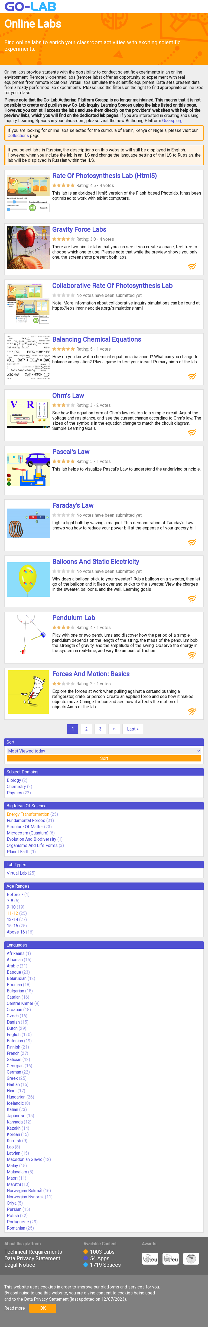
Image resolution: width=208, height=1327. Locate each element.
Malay (12, 1165)
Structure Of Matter (25, 826)
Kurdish (14, 1140)
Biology (14, 780)
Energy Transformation (28, 814)
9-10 (11, 907)
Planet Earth (18, 851)
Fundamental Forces (26, 820)
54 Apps (99, 1258)
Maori (12, 1178)
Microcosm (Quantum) (27, 833)
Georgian (15, 1065)
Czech (13, 1015)
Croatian (14, 1009)
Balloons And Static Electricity (95, 562)
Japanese (16, 1115)
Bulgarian (15, 990)
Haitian (13, 1084)
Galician (14, 1059)
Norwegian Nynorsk (25, 1196)
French (13, 1053)
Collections (18, 135)
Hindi (12, 1090)
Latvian (13, 1153)
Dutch (12, 1028)
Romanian (16, 1228)
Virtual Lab (17, 873)
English (14, 1034)
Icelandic (15, 1103)
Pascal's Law (70, 452)
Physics (14, 792)
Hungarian (16, 1097)
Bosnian (14, 984)
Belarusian (17, 978)
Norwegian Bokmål (24, 1190)
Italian (12, 1109)
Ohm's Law (68, 395)
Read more (14, 1308)
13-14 (12, 919)
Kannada (15, 1122)
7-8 (10, 900)
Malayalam (17, 1171)
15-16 (12, 925)
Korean (13, 1134)
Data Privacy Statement (32, 1258)
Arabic (13, 966)
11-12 (12, 913)
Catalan (14, 997)
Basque (14, 972)
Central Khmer (20, 1003)
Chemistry (16, 786)
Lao (10, 1147)
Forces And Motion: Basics (90, 674)
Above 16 (16, 932)
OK (43, 1308)
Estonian (15, 1040)
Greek (12, 1078)
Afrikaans (16, 953)
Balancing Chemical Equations (96, 339)
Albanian (15, 959)
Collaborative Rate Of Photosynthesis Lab (112, 286)
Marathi (14, 1184)
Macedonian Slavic (24, 1159)
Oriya (12, 1203)
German (14, 1072)
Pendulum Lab (73, 618)
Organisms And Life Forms (32, 845)
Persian (14, 1209)
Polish (13, 1215)
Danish (13, 1022)
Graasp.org (172, 120)
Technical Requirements (33, 1252)
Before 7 (15, 894)
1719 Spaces (105, 1265)
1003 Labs (102, 1252)
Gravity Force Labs (79, 229)
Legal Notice (19, 1265)
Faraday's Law (72, 505)
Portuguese (18, 1221)
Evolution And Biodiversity (31, 839)
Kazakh (14, 1128)
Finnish (13, 1047)
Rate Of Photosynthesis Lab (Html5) (104, 176)
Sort (104, 758)
